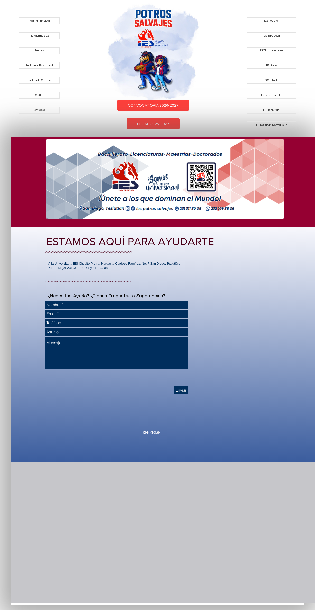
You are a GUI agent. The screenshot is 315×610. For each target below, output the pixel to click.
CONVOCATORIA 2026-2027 (153, 105)
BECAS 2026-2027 (153, 124)
